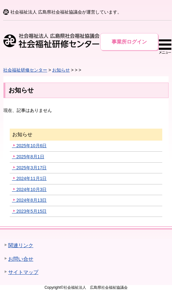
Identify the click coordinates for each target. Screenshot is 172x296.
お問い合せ (20, 259)
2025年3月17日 (31, 167)
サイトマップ (23, 272)
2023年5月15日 (31, 211)
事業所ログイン (129, 41)
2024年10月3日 (31, 189)
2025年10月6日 (31, 145)
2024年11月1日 (31, 178)
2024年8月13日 (31, 200)
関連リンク (20, 245)
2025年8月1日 (30, 156)
